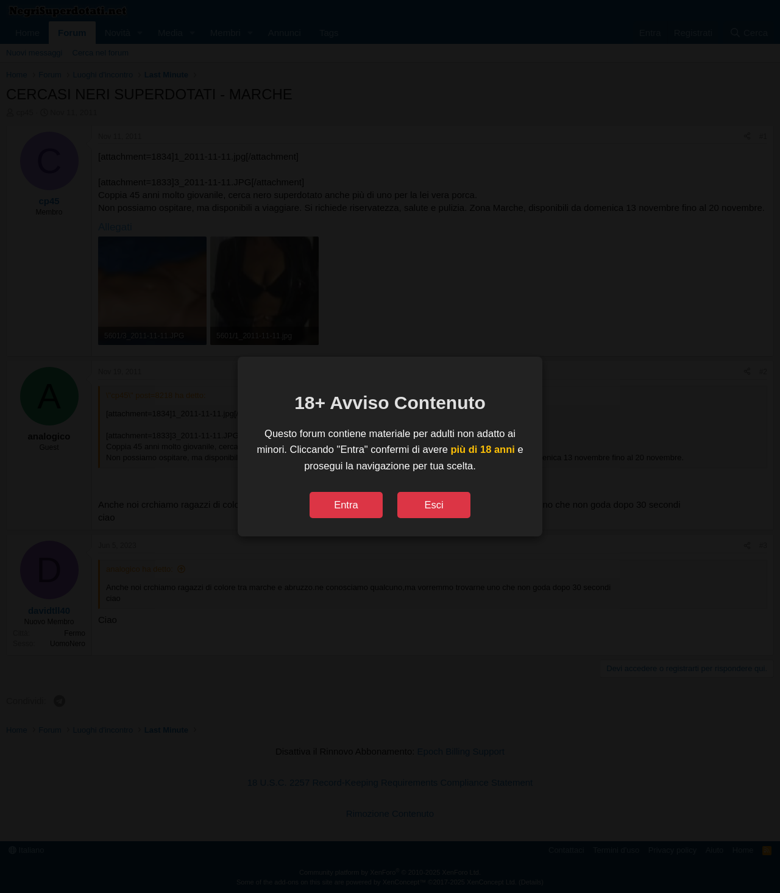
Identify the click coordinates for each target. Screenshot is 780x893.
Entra (346, 504)
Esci (433, 504)
